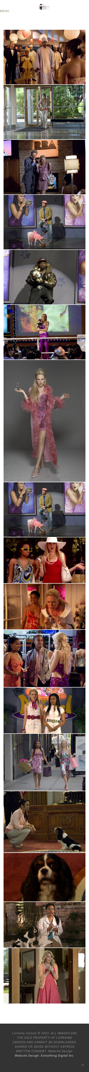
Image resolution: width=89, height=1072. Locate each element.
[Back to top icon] (82, 1065)
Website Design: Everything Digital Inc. (45, 1055)
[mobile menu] (6, 11)
